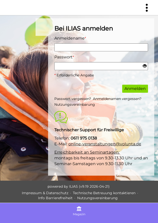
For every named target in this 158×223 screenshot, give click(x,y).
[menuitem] (146, 7)
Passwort (64, 57)
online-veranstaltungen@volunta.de (104, 144)
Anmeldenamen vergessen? (117, 98)
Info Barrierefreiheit (55, 198)
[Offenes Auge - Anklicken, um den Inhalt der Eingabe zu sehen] (145, 66)
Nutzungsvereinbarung (74, 104)
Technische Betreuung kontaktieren (104, 193)
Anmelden (135, 88)
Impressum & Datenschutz (45, 193)
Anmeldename (70, 38)
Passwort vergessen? (72, 98)
